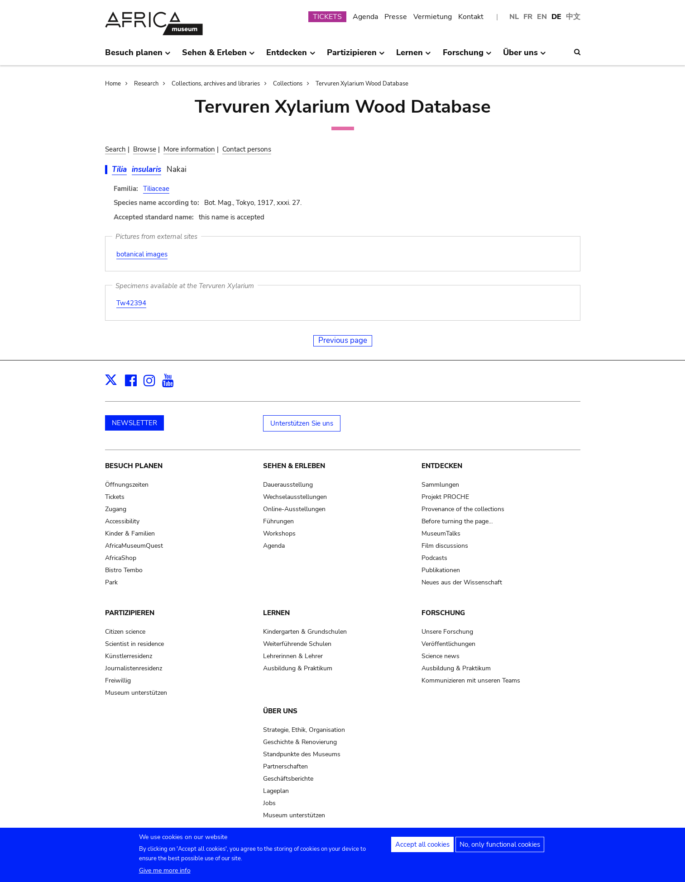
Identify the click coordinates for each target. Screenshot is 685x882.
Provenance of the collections (463, 509)
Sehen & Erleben (294, 465)
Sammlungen (440, 484)
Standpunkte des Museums (301, 754)
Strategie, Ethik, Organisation (304, 730)
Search (115, 149)
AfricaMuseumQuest (134, 545)
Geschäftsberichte (288, 778)
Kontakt (471, 17)
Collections (287, 84)
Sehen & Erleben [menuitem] (218, 56)
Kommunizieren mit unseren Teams (471, 680)
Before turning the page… (457, 521)
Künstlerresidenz (128, 656)
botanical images (142, 254)
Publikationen (441, 570)
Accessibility (122, 521)
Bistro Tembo (124, 570)
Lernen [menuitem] (413, 56)
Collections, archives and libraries (216, 84)
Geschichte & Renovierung (300, 742)
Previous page (342, 340)
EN (542, 17)
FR (527, 17)
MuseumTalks (441, 533)
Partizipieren (129, 612)
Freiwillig (118, 680)
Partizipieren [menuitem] (356, 56)
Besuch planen (134, 465)
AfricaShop (120, 558)
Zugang (115, 509)
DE (556, 17)
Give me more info (165, 871)
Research (146, 84)
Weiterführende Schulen (297, 644)
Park (111, 582)
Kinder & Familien (130, 533)
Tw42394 (131, 303)
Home (113, 84)
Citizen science (125, 631)
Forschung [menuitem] (467, 56)
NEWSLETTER (134, 422)
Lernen (276, 612)
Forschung (443, 612)
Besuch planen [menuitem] (138, 56)
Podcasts (434, 558)
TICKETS (327, 17)
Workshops (279, 533)
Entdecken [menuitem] (290, 56)
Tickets (115, 497)
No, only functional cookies (500, 844)
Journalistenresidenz (133, 668)
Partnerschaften (285, 766)
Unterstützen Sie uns (301, 423)
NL (514, 17)
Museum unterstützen (136, 692)
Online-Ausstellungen (294, 509)
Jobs (269, 803)
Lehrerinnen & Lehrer (293, 656)
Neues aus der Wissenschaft (462, 582)
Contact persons (246, 149)
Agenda (365, 17)
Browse (144, 149)
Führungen (278, 521)
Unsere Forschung (447, 631)
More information (189, 149)
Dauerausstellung (288, 484)
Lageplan (276, 791)
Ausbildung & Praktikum (297, 668)
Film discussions (445, 545)
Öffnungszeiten (126, 484)
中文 (573, 17)
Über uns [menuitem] (524, 56)
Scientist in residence (134, 644)
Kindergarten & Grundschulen (305, 631)
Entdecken (442, 465)
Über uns (280, 711)
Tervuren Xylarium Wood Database (362, 84)
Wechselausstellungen (295, 497)
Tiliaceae (156, 188)
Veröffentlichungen (448, 644)
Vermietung (432, 17)
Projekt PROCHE (445, 497)
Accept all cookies (422, 844)
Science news (441, 656)
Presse (395, 17)
